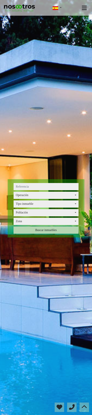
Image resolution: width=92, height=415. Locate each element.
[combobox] (46, 195)
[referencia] (46, 186)
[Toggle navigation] (84, 8)
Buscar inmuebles (46, 230)
